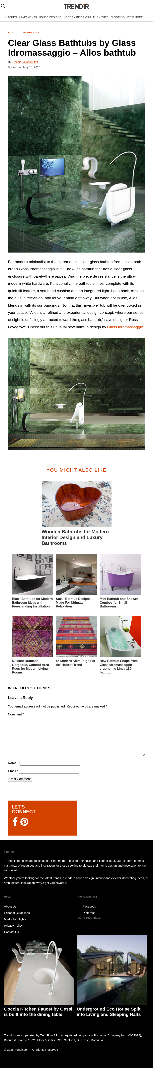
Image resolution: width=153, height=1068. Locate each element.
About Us (10, 906)
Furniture (101, 17)
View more (135, 17)
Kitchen (11, 17)
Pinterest (86, 913)
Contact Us (11, 932)
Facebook (87, 906)
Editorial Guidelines (17, 912)
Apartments (28, 17)
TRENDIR (77, 6)
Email (13, 771)
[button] (76, 164)
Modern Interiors (77, 17)
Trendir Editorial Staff (25, 62)
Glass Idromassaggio (125, 327)
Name (13, 763)
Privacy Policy (13, 925)
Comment (16, 714)
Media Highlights (15, 919)
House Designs (50, 17)
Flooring (118, 17)
